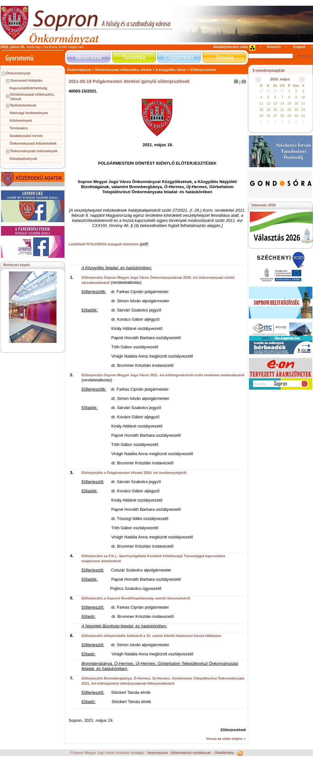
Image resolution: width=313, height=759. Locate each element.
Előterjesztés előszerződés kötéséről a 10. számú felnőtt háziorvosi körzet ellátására (151, 636)
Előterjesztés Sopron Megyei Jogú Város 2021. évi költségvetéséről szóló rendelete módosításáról (163, 375)
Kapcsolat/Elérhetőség (28, 88)
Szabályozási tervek (26, 136)
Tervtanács (19, 128)
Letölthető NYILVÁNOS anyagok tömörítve (104, 244)
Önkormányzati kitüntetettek (33, 143)
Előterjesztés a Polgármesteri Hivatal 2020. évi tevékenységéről (134, 473)
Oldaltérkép (225, 753)
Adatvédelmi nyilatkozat (190, 753)
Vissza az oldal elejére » (225, 739)
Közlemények (21, 120)
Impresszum (158, 753)
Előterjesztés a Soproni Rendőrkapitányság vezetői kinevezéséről (136, 598)
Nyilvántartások (23, 105)
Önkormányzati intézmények (33, 151)
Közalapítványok (23, 159)
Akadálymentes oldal (230, 47)
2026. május (280, 79)
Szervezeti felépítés (26, 80)
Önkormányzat (18, 73)
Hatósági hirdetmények (29, 113)
